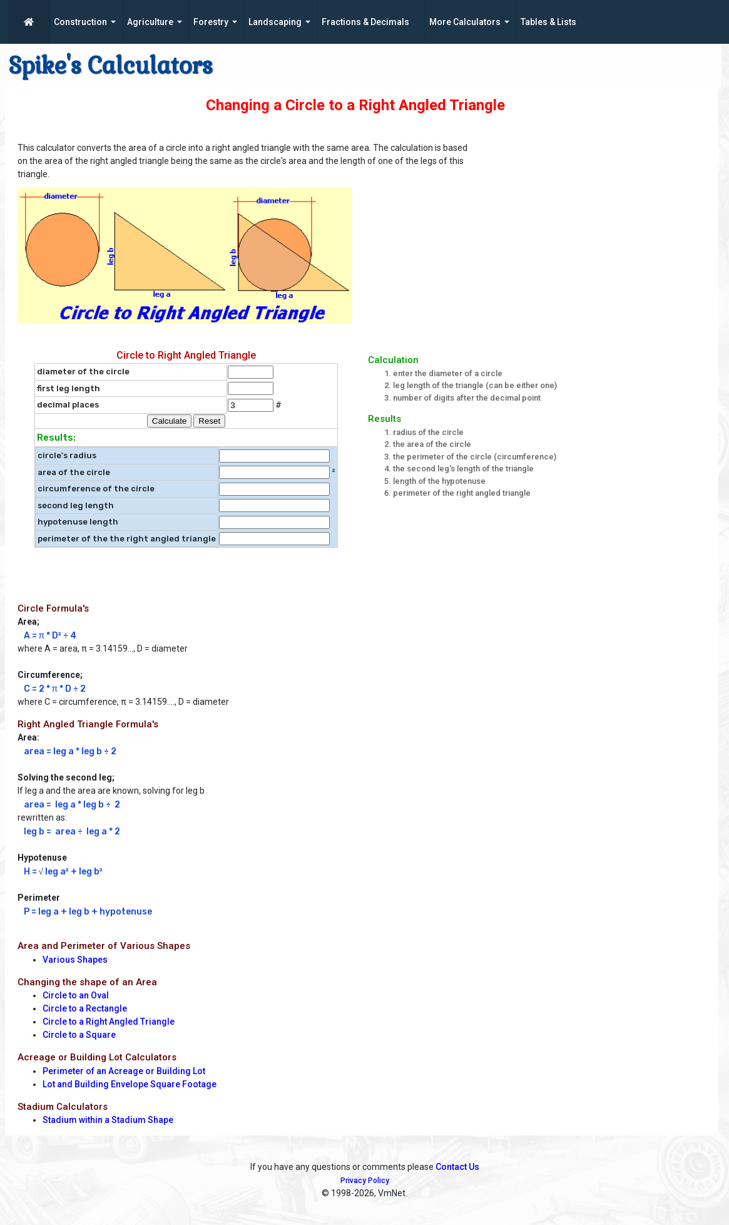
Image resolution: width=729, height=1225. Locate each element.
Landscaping (275, 22)
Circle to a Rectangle (85, 1008)
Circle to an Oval (76, 995)
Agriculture (150, 22)
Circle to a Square (79, 1035)
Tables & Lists (548, 22)
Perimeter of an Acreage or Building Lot (124, 1071)
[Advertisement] (601, 226)
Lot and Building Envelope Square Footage (130, 1084)
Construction (80, 22)
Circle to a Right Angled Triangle (109, 1022)
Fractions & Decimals (365, 22)
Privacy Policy (364, 1180)
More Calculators (465, 22)
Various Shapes (75, 960)
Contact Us (457, 1167)
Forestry (210, 22)
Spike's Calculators (110, 65)
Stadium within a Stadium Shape (108, 1120)
